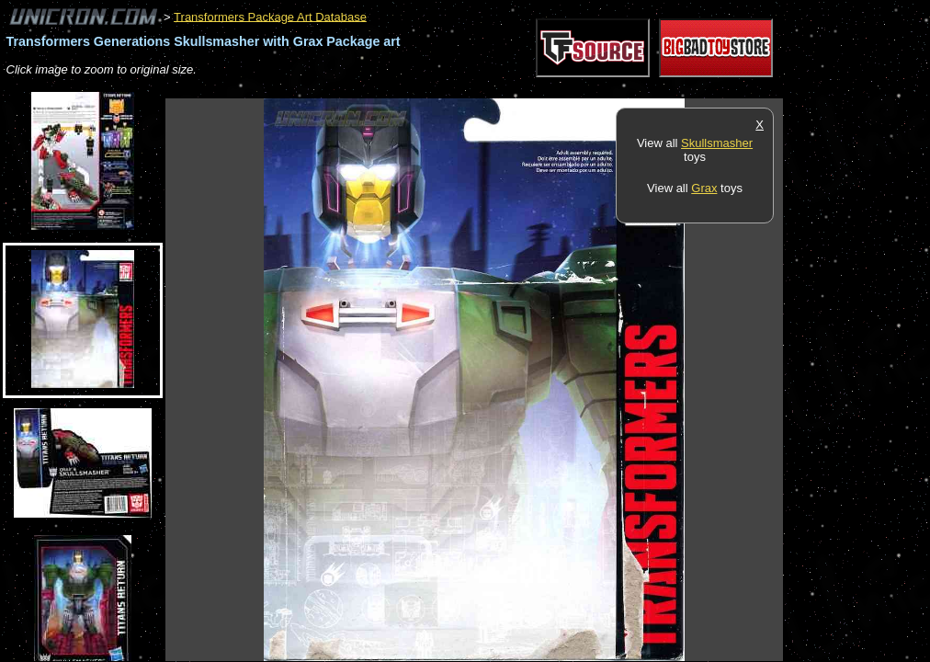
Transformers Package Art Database (270, 16)
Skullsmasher (717, 143)
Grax (704, 188)
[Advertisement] (499, 89)
